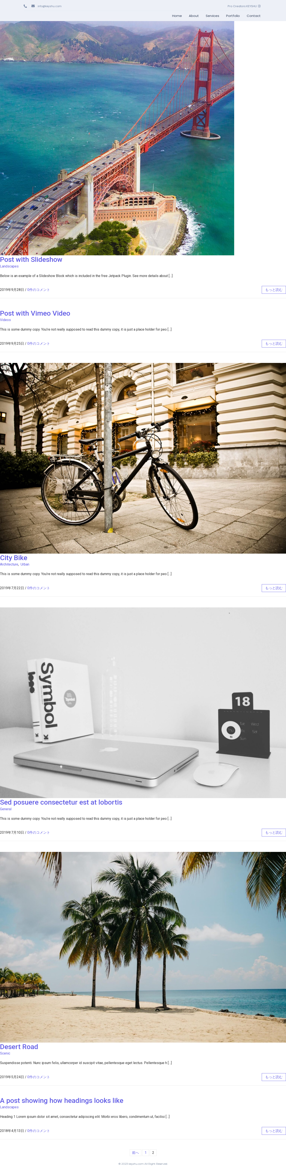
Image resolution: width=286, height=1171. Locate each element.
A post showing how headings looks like (61, 1100)
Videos (5, 320)
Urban (25, 564)
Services (212, 15)
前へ (135, 1153)
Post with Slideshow (31, 259)
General (5, 809)
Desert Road (19, 1047)
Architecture (9, 564)
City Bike (13, 558)
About (194, 15)
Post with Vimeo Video (35, 313)
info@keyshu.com (50, 6)
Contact (254, 15)
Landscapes (9, 266)
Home (177, 15)
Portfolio (233, 15)
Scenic (5, 1053)
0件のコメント (38, 290)
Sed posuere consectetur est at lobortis (61, 802)
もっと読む (274, 290)
